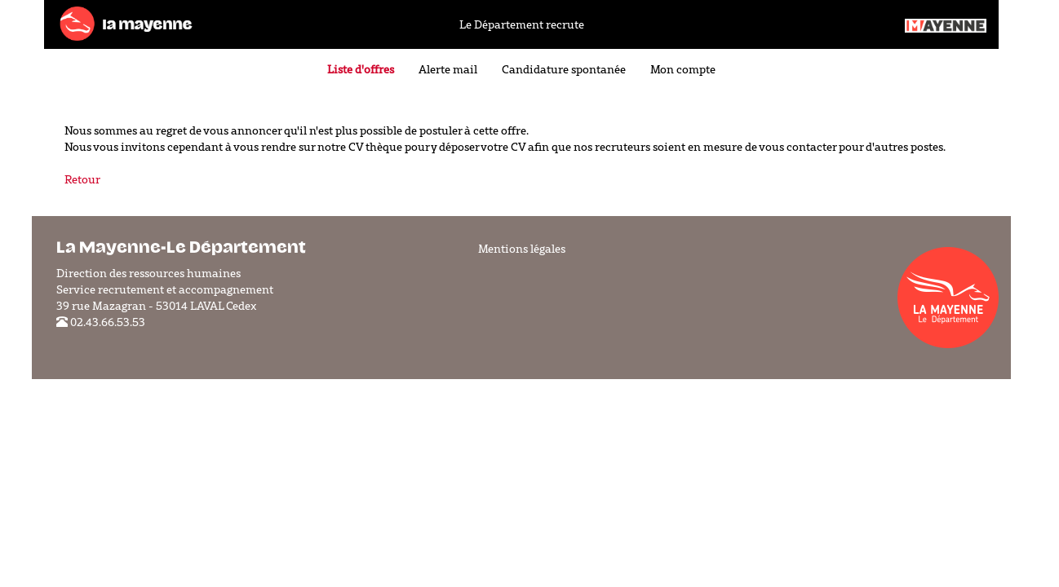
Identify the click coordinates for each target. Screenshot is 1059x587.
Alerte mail (448, 69)
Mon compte (683, 69)
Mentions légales (521, 248)
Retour (82, 179)
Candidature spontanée (564, 69)
